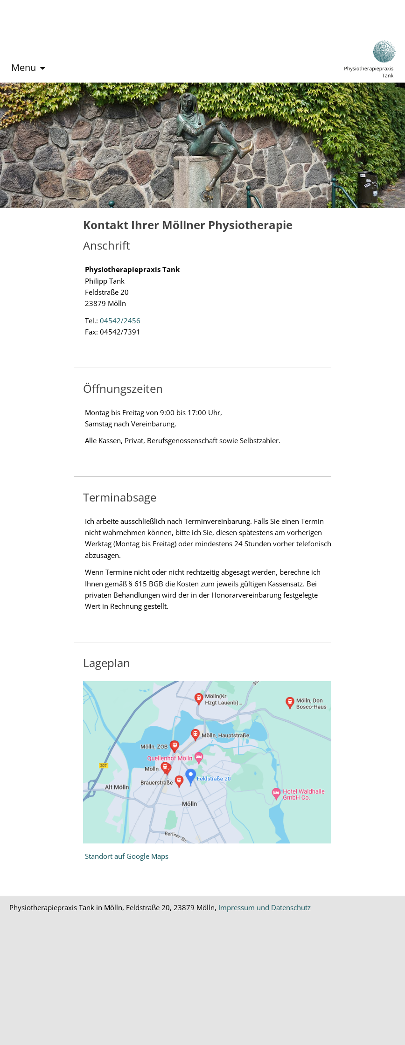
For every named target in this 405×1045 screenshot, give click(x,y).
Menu (23, 67)
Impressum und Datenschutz (264, 907)
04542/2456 (120, 320)
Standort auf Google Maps (126, 856)
